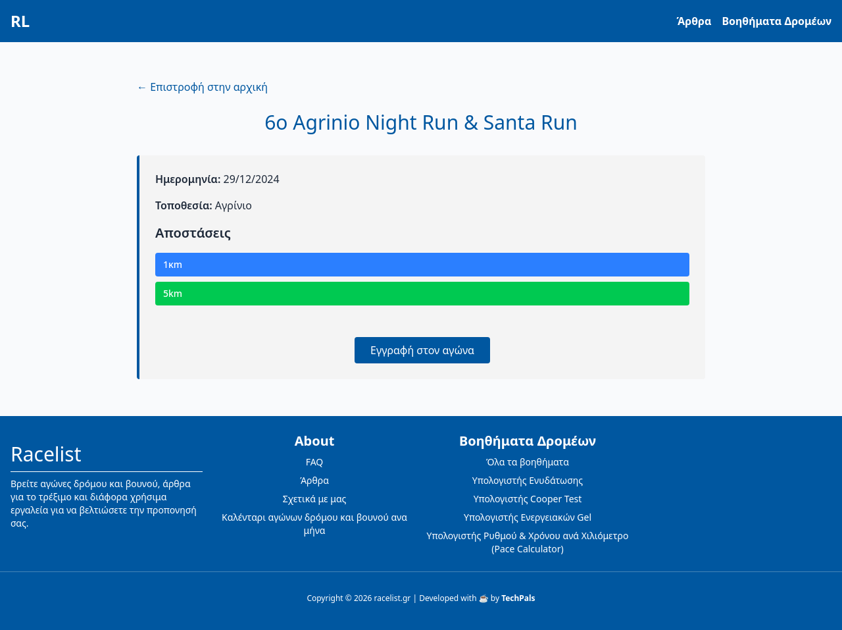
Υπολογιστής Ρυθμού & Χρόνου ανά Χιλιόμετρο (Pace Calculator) (528, 542)
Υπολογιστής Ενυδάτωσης (527, 480)
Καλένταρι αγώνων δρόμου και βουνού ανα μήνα (314, 524)
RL (20, 21)
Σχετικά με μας (315, 498)
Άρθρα (694, 21)
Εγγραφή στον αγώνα (422, 350)
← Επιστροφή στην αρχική (202, 87)
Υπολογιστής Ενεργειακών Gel (527, 517)
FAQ (315, 462)
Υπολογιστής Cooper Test (528, 498)
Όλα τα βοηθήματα (527, 462)
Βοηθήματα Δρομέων (776, 21)
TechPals (518, 598)
